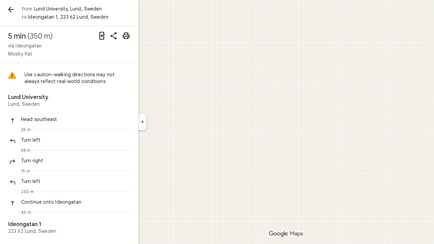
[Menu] (12, 11)
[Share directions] (138, 36)
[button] (100, 119)
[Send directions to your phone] (126, 36)
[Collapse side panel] (167, 122)
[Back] (35, 9)
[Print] (150, 36)
